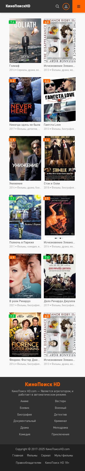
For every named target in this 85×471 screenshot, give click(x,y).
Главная (17, 455)
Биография (24, 414)
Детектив (60, 414)
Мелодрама (60, 427)
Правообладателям (28, 462)
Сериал (46, 455)
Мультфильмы (63, 455)
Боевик (24, 407)
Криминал (60, 420)
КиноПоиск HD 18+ (57, 462)
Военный (60, 407)
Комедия (24, 434)
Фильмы (32, 455)
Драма (24, 427)
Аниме (24, 401)
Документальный (24, 420)
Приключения (60, 434)
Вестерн (60, 401)
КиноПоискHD (18, 5)
